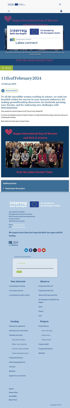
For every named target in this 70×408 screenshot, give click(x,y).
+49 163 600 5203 (19, 224)
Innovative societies (18, 340)
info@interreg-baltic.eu (19, 227)
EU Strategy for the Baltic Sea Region (49, 301)
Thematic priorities (15, 335)
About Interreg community (48, 295)
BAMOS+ (12, 371)
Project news (46, 335)
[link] (19, 281)
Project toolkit (44, 344)
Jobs (40, 316)
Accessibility (13, 396)
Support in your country (17, 376)
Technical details (11, 91)
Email (21, 263)
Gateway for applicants (17, 326)
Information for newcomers (18, 331)
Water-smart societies (19, 344)
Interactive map (47, 331)
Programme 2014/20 (46, 290)
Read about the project (15, 188)
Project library (44, 326)
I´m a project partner (16, 290)
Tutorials (12, 367)
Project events (46, 340)
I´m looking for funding (17, 286)
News (40, 307)
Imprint (11, 389)
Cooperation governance (20, 353)
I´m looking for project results (19, 295)
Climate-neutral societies (20, 349)
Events (41, 311)
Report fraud (13, 400)
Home (8, 67)
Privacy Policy (13, 392)
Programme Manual (16, 358)
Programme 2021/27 (46, 286)
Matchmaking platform (17, 362)
